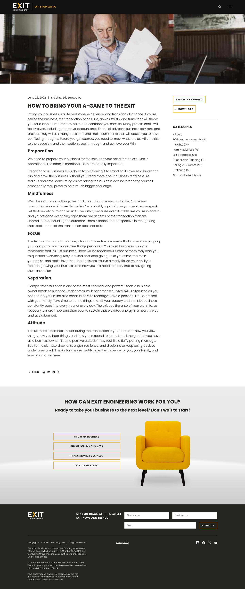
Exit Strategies (185, 155)
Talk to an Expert (87, 465)
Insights (181, 145)
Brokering (181, 170)
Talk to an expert (188, 99)
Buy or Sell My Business (86, 446)
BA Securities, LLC (52, 551)
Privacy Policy (122, 542)
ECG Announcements (189, 139)
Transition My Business (86, 455)
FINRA (74, 551)
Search (219, 9)
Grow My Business (86, 436)
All (177, 134)
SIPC (79, 551)
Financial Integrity (187, 175)
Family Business (185, 150)
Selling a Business (187, 165)
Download (185, 109)
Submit (207, 525)
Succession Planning (189, 160)
